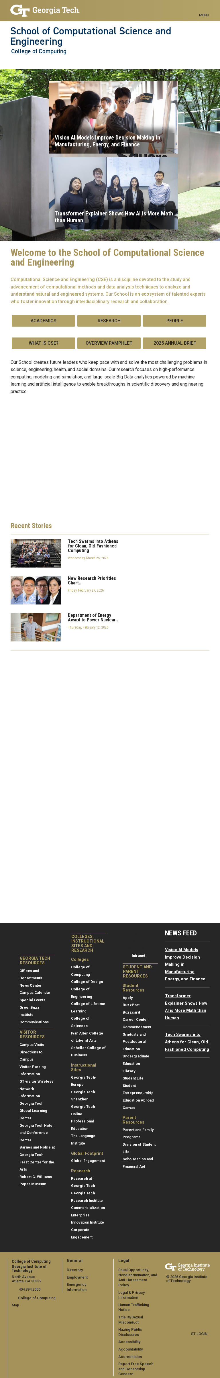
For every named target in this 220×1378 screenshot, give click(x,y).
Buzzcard (131, 1012)
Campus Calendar (34, 992)
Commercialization (88, 1208)
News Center (30, 985)
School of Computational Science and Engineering (90, 36)
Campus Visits (31, 1045)
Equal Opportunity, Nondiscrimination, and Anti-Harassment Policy (138, 1275)
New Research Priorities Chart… (92, 580)
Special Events (32, 1000)
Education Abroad (138, 1100)
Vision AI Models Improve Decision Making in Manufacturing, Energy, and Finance (107, 141)
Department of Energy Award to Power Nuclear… (93, 617)
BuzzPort (131, 1005)
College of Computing (38, 51)
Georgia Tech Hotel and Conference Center (36, 1132)
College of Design (87, 981)
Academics (43, 320)
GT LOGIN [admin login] (199, 1334)
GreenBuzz (29, 1007)
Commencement (137, 1027)
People (174, 320)
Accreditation (130, 1351)
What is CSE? (43, 343)
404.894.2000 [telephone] (29, 1289)
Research (109, 320)
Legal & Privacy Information (131, 1290)
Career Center (135, 1019)
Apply (128, 998)
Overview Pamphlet (109, 343)
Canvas (129, 1108)
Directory (75, 1270)
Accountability (130, 1344)
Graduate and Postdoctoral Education (134, 1041)
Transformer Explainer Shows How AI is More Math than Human (114, 217)
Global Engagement (88, 1161)
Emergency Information (87, 1284)
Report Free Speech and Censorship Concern (135, 1364)
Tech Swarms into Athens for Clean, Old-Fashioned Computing (93, 546)
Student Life (133, 1078)
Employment (77, 1277)
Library (129, 1071)
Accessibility (129, 1337)
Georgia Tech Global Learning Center (33, 1110)
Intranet (138, 955)
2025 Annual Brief (175, 343)
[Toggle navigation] (204, 8)
